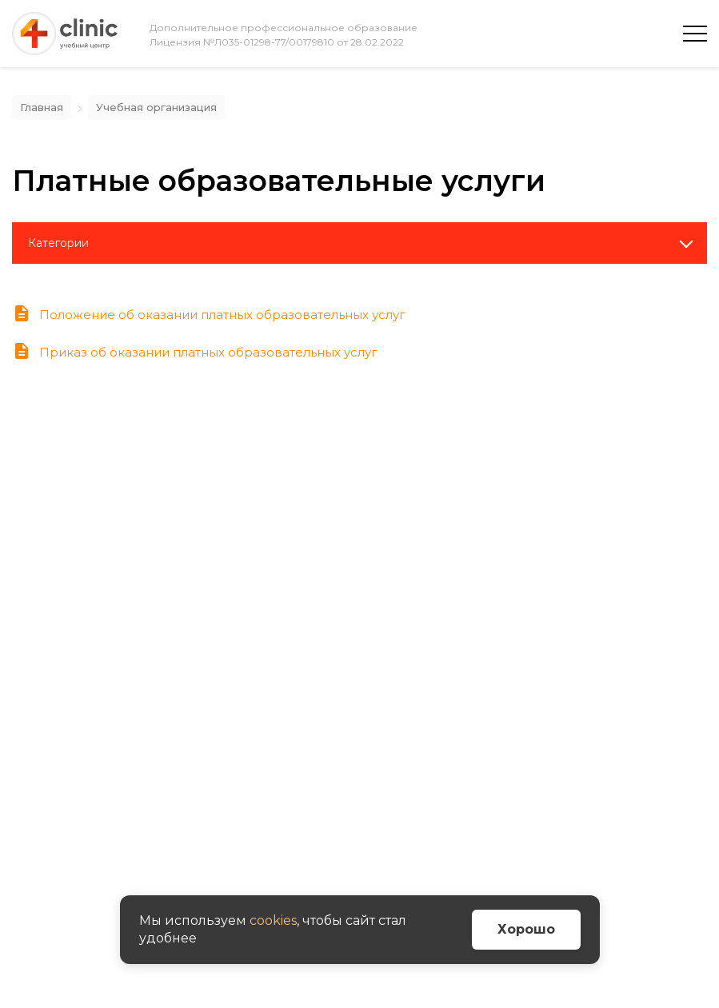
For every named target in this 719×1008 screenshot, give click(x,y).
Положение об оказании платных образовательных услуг (208, 314)
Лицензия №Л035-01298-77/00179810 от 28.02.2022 (277, 42)
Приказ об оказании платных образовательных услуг (194, 352)
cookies (273, 920)
